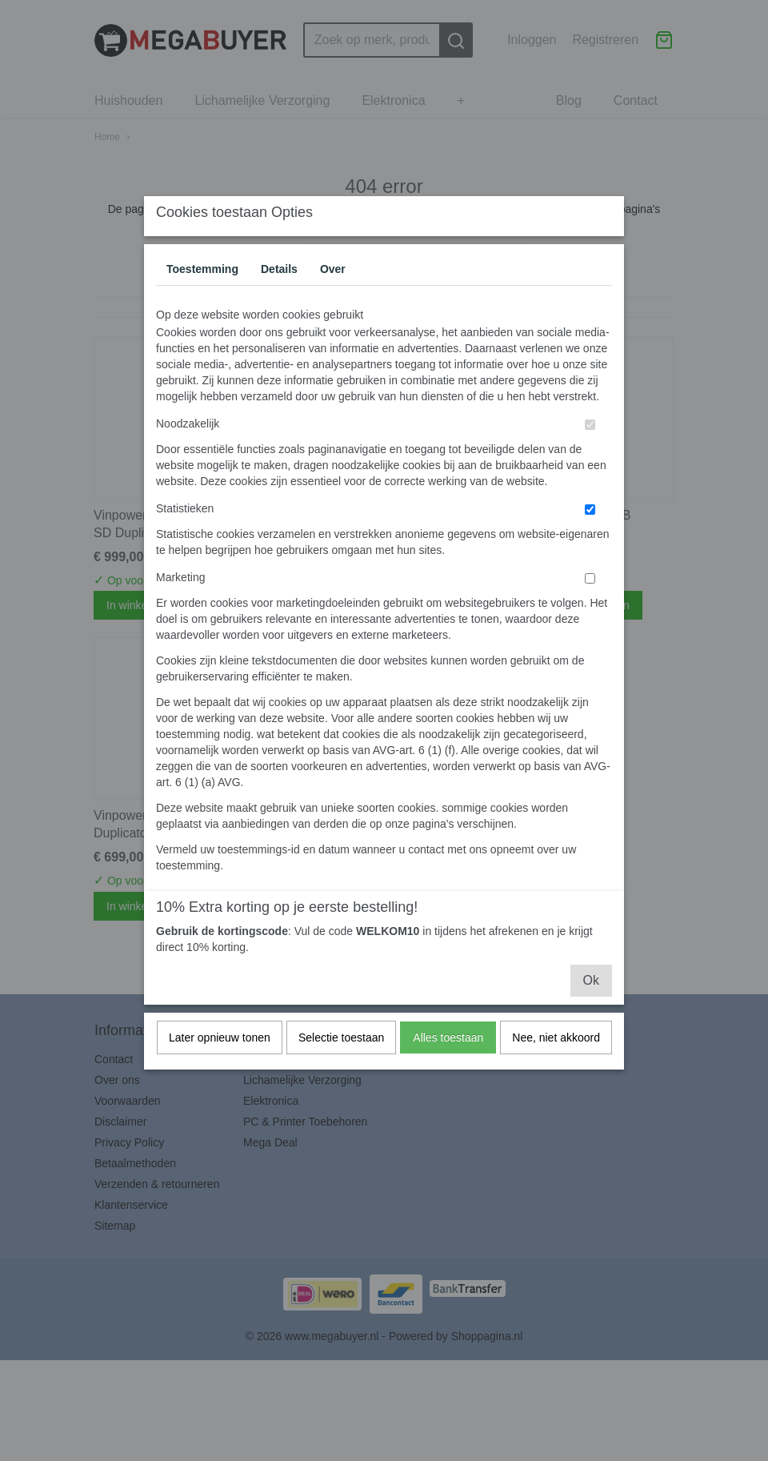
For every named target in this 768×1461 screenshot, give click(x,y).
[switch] (590, 456)
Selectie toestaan (341, 1068)
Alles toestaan (448, 1068)
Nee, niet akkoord (556, 1068)
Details (279, 300)
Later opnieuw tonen (219, 1068)
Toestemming (202, 300)
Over (333, 300)
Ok (591, 1011)
